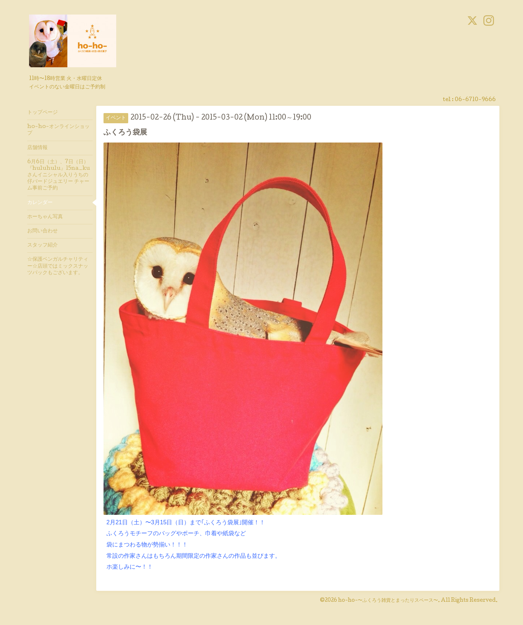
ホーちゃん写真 (45, 217)
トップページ (42, 113)
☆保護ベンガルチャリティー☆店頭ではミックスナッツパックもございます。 (57, 266)
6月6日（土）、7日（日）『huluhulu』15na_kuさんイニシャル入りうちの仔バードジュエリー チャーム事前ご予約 (58, 175)
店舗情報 (37, 148)
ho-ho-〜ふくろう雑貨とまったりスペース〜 (388, 600)
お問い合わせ (42, 231)
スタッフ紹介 (42, 245)
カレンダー (40, 203)
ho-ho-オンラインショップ (58, 130)
